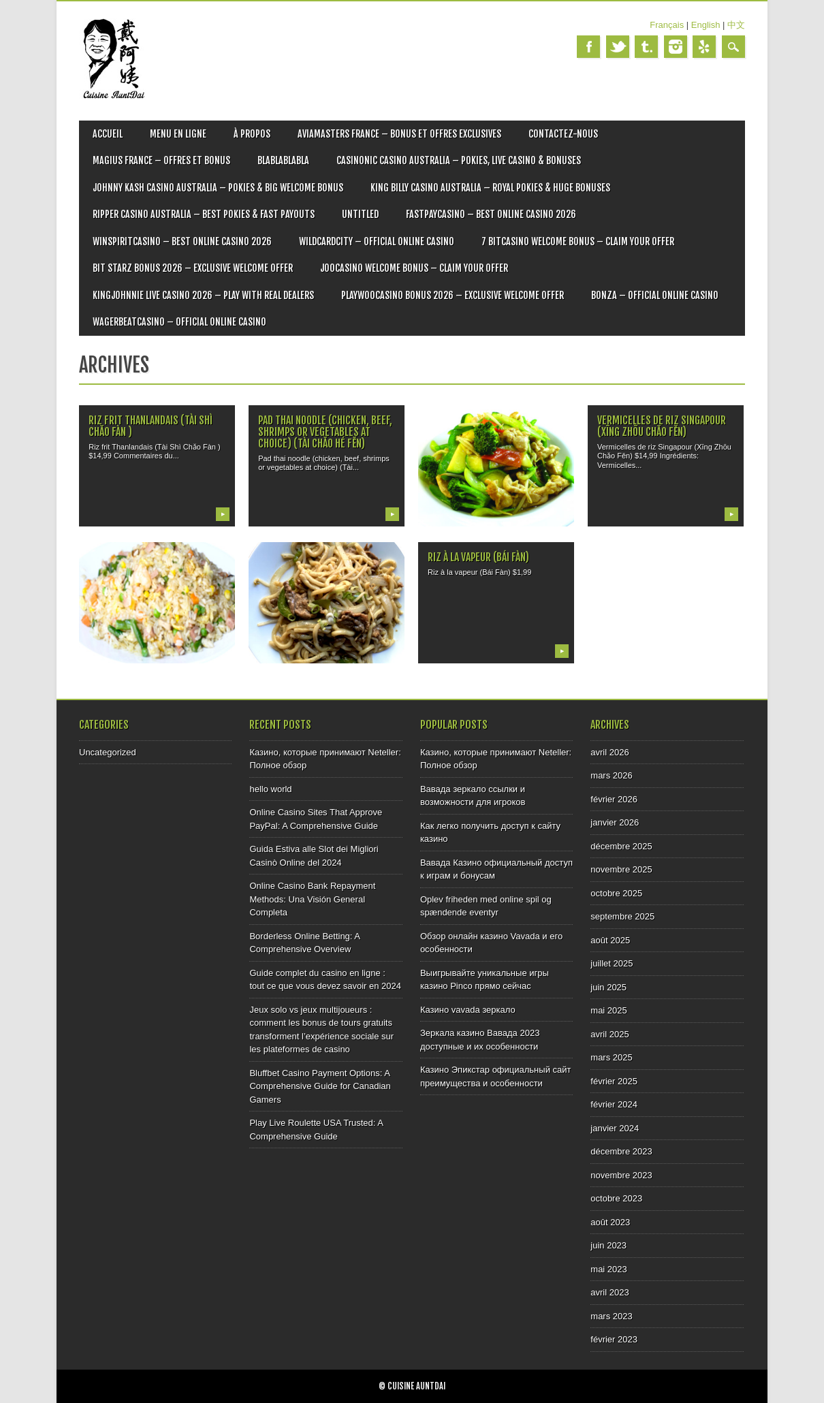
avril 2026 (609, 752)
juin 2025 (608, 987)
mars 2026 (611, 775)
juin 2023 (608, 1245)
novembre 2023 (621, 1175)
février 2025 (613, 1081)
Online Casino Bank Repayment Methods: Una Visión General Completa (312, 899)
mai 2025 (608, 1010)
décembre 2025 (621, 846)
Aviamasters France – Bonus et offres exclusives (399, 134)
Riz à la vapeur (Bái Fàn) (478, 557)
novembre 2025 (621, 869)
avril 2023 (609, 1292)
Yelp (704, 46)
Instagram (675, 46)
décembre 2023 (621, 1151)
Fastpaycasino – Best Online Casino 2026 (491, 214)
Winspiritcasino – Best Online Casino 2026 (182, 241)
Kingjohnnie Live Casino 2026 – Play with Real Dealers (203, 295)
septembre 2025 (622, 916)
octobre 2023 (616, 1198)
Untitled (360, 214)
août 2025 (610, 940)
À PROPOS (252, 134)
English (705, 25)
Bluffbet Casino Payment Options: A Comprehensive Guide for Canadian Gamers (319, 1086)
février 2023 (613, 1339)
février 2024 (613, 1104)
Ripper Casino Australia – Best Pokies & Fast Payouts (204, 214)
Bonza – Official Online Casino (654, 295)
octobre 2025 (616, 893)
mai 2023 (608, 1269)
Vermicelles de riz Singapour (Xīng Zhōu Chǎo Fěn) (661, 426)
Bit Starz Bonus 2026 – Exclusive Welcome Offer (193, 268)
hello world (270, 789)
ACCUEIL (108, 134)
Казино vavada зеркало (468, 1010)
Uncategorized (107, 752)
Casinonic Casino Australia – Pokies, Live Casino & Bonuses (458, 160)
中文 (736, 25)
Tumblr (646, 46)
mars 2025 (611, 1057)
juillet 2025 (611, 963)
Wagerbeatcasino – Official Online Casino (179, 322)
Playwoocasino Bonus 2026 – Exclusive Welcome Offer (452, 295)
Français (667, 25)
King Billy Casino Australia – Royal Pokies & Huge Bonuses (490, 187)
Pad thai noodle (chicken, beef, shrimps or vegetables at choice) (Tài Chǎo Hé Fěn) (325, 431)
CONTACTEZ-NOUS (563, 134)
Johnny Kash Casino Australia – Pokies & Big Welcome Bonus (218, 187)
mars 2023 (611, 1316)
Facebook (588, 46)
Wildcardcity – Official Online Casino (376, 241)
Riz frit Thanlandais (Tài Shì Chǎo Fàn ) (150, 426)
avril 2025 (609, 1034)
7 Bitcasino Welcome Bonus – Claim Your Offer (577, 241)
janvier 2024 (614, 1128)
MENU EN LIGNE (178, 134)
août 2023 (610, 1222)
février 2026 (613, 799)
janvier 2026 (614, 822)
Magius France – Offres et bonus (161, 160)
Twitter (617, 46)
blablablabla (283, 160)
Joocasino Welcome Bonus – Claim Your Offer (414, 268)
